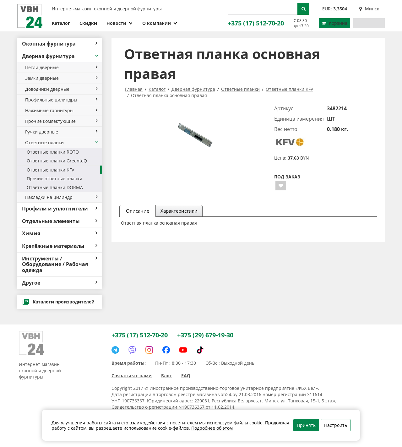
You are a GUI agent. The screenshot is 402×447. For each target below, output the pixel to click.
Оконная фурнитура (59, 43)
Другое (59, 282)
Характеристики (179, 211)
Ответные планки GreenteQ (57, 161)
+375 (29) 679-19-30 (205, 335)
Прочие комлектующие (61, 121)
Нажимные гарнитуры (61, 110)
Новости (119, 23)
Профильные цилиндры (61, 100)
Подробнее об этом (212, 428)
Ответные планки (62, 142)
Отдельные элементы (59, 221)
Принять (306, 425)
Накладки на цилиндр (61, 197)
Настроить (335, 425)
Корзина (334, 23)
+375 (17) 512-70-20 (256, 23)
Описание (137, 211)
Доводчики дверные (61, 89)
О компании (159, 23)
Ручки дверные (61, 132)
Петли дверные (61, 67)
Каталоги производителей (58, 302)
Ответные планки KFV (50, 170)
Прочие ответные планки (54, 179)
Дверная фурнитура (60, 56)
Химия (59, 233)
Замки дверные (61, 78)
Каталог (61, 23)
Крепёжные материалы (59, 246)
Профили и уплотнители (59, 208)
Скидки (88, 23)
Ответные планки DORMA (55, 187)
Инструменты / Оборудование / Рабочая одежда (59, 264)
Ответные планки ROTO (53, 152)
